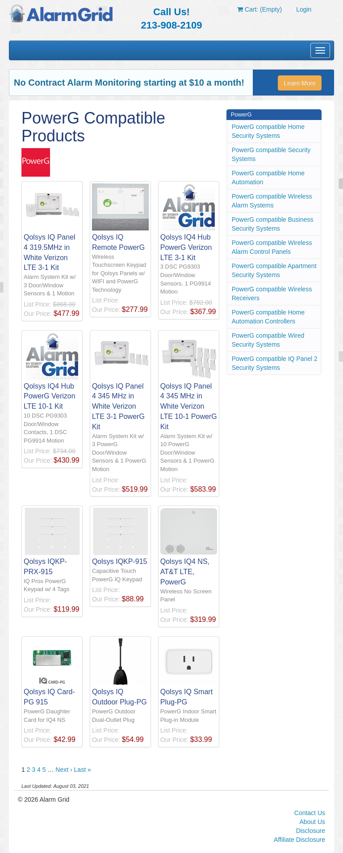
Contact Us (309, 812)
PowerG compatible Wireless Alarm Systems (272, 201)
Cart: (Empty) (259, 9)
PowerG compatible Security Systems (271, 154)
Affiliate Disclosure (299, 839)
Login (303, 9)
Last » (82, 769)
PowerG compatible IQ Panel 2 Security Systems (275, 363)
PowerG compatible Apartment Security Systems (274, 270)
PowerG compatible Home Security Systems (268, 131)
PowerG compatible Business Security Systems (273, 224)
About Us (312, 821)
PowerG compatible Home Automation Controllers (268, 317)
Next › (63, 769)
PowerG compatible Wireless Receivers (272, 294)
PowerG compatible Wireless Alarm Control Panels (272, 247)
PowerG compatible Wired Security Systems (268, 340)
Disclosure (310, 830)
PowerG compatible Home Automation (268, 178)
